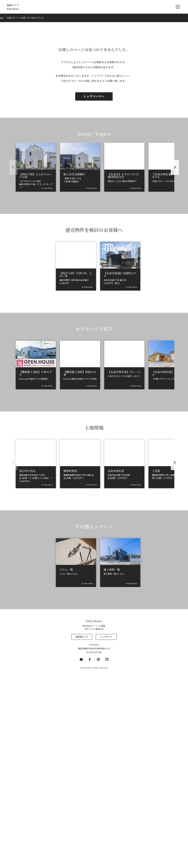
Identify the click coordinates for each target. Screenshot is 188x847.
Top (1, 17)
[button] (174, 167)
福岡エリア (13, 6)
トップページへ (93, 96)
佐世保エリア (82, 636)
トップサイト (106, 636)
